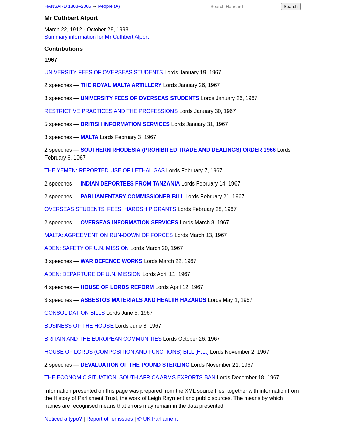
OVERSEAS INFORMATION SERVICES (129, 222)
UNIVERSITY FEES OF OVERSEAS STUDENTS (103, 72)
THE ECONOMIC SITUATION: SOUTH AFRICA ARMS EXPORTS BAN (129, 377)
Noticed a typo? (63, 419)
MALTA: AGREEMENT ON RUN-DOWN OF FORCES (108, 235)
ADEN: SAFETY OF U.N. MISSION (86, 248)
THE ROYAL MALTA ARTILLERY (121, 85)
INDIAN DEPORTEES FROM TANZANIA (130, 184)
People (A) (109, 6)
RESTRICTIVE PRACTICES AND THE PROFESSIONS (111, 111)
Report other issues (109, 419)
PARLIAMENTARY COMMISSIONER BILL (132, 196)
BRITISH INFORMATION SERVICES (125, 124)
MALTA (90, 137)
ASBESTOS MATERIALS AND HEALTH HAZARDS (144, 300)
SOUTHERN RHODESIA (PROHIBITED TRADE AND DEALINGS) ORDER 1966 (178, 150)
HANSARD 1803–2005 (67, 6)
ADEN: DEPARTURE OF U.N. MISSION (92, 274)
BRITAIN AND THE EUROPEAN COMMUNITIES (103, 339)
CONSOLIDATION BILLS (74, 313)
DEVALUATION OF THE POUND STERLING (135, 365)
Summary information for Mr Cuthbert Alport (96, 37)
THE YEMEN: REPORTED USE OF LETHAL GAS (104, 170)
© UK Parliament (157, 419)
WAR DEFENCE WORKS (112, 261)
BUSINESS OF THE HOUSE (79, 326)
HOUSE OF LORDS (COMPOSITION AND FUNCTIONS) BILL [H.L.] (126, 352)
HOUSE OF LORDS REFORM (117, 287)
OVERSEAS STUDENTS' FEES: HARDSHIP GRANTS (110, 209)
